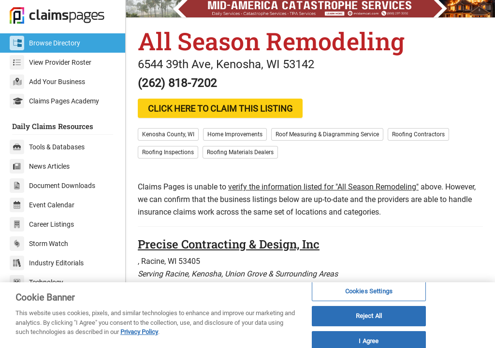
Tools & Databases (47, 147)
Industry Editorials (47, 263)
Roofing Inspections (168, 152)
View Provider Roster (50, 62)
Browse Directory (45, 43)
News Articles (40, 166)
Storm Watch (39, 243)
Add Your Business (47, 81)
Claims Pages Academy (54, 101)
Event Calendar (42, 205)
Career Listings (42, 224)
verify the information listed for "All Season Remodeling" (323, 186)
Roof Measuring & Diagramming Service (327, 134)
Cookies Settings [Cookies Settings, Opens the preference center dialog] (369, 291)
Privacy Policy (139, 331)
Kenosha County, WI (168, 134)
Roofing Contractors (418, 134)
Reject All (369, 315)
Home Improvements (234, 134)
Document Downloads (52, 185)
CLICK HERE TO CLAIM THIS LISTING (220, 108)
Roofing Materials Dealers (240, 152)
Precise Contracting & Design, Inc (229, 244)
